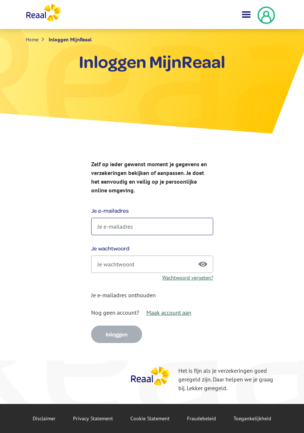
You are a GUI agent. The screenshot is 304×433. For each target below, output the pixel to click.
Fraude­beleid (201, 418)
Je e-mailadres (110, 211)
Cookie (150, 418)
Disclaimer (44, 418)
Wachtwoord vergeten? (187, 277)
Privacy (93, 418)
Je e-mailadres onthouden (123, 295)
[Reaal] (150, 376)
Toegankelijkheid (252, 418)
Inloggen (116, 334)
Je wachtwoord (110, 248)
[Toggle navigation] (245, 14)
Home (32, 39)
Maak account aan (168, 312)
